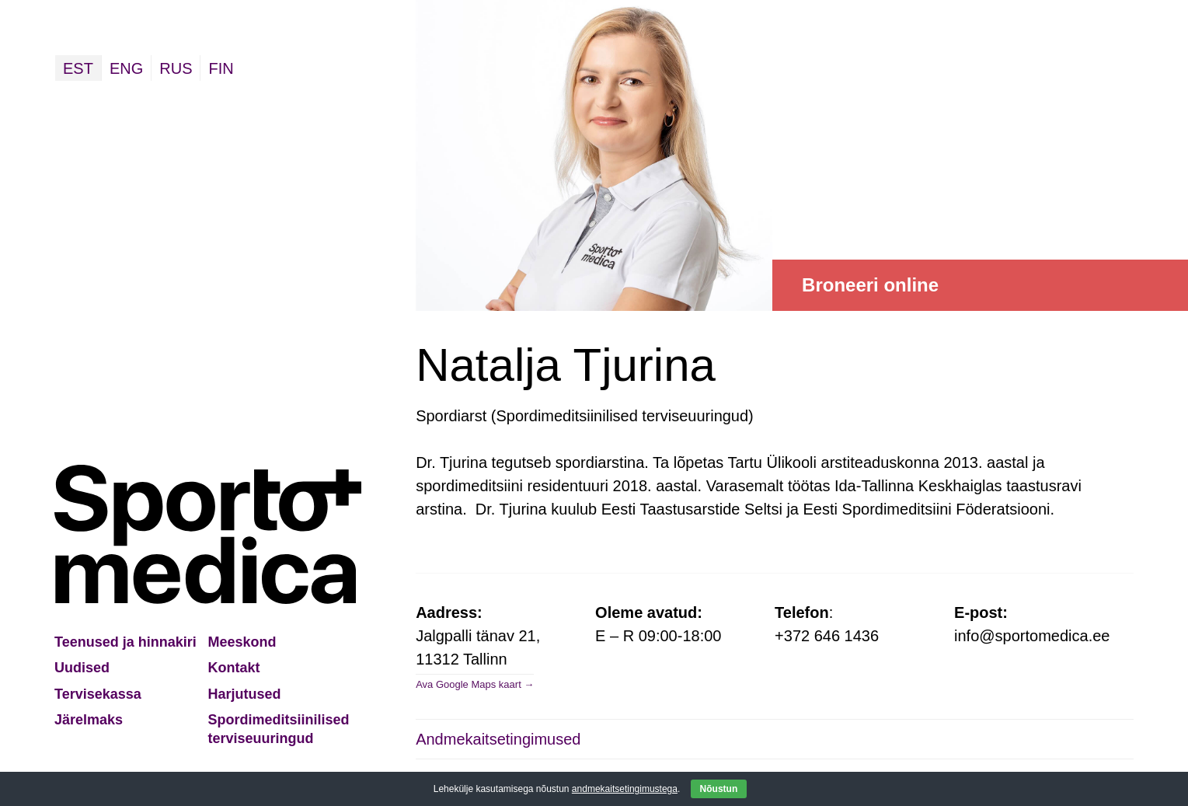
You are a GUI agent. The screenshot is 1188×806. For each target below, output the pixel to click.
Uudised (82, 667)
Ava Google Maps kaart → (475, 684)
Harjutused (244, 694)
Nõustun (719, 788)
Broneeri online (870, 284)
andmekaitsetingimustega (625, 788)
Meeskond (242, 642)
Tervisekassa (97, 694)
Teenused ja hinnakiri (125, 642)
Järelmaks (88, 719)
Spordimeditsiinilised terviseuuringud (279, 728)
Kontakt (234, 667)
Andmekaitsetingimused (498, 739)
